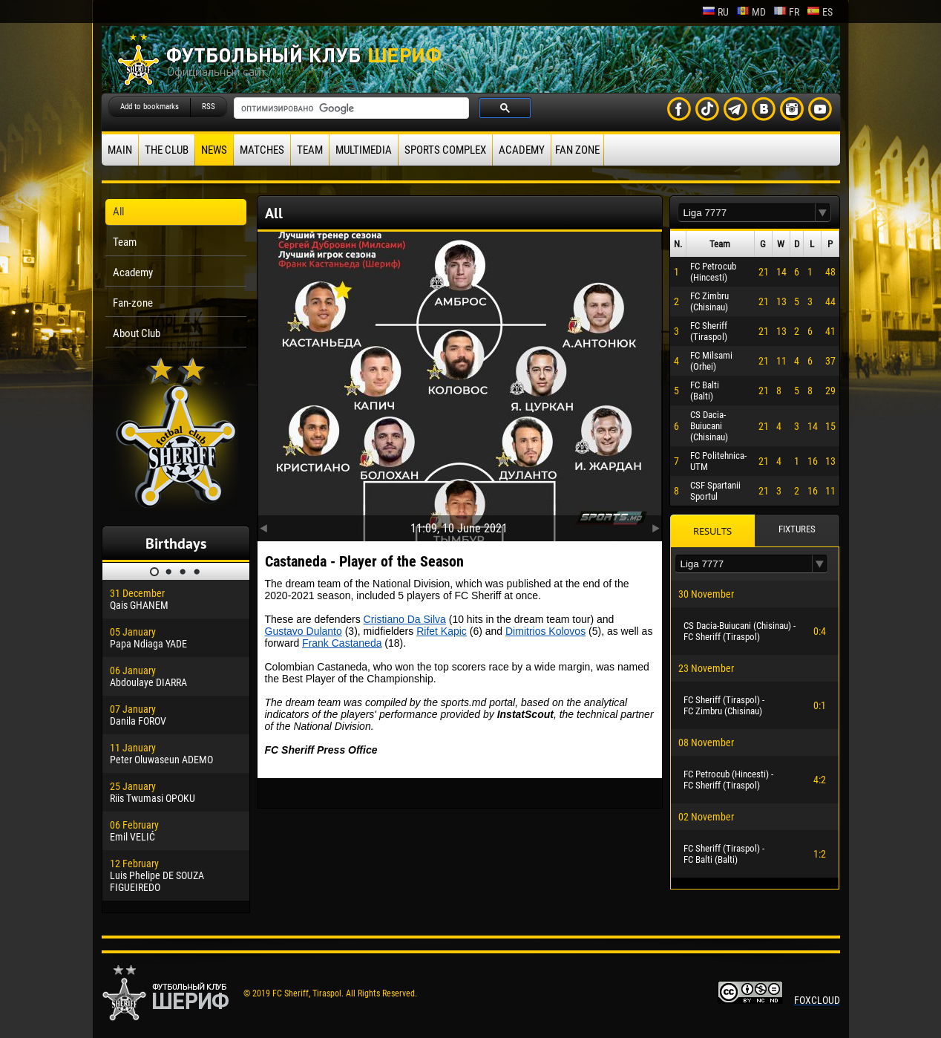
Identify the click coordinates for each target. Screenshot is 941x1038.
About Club (136, 333)
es (820, 12)
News (214, 150)
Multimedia (363, 150)
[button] (823, 212)
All (118, 211)
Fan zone (577, 150)
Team (310, 150)
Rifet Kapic (441, 631)
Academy (522, 150)
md (751, 12)
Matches (262, 150)
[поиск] (350, 108)
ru (715, 12)
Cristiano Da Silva (405, 619)
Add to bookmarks (149, 106)
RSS (208, 106)
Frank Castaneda (341, 643)
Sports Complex (445, 150)
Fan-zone (133, 303)
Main (120, 150)
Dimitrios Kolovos (545, 631)
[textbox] (747, 212)
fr (786, 12)
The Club (166, 150)
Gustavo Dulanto (303, 631)
